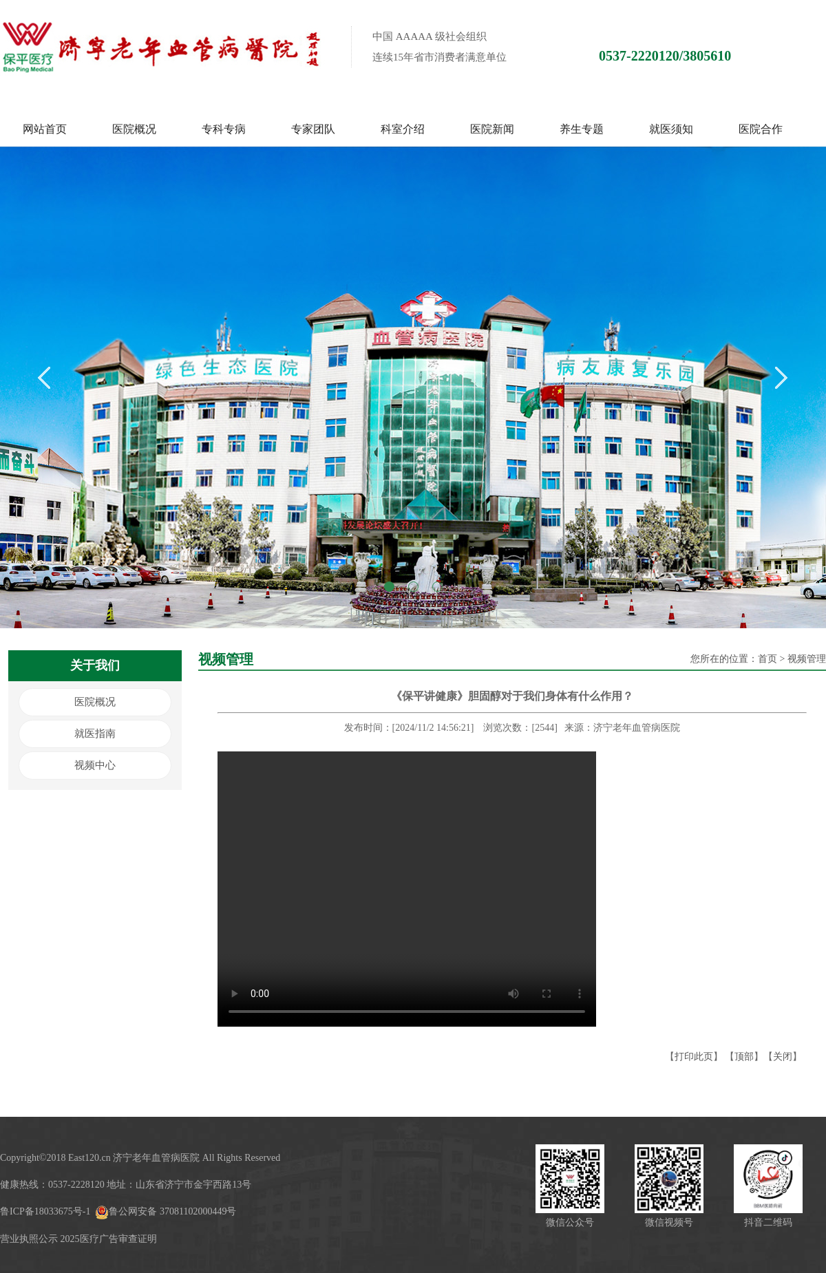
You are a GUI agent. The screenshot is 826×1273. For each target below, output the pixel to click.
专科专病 (224, 129)
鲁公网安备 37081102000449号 (165, 1211)
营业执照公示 (29, 1239)
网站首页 (45, 129)
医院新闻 (492, 129)
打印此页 (694, 1056)
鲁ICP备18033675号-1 (45, 1211)
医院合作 (761, 129)
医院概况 (134, 129)
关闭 (782, 1056)
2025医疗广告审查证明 (109, 1239)
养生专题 (582, 129)
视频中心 (95, 765)
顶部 (744, 1056)
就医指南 (95, 733)
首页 (767, 659)
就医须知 (671, 129)
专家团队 (313, 129)
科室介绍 (403, 129)
